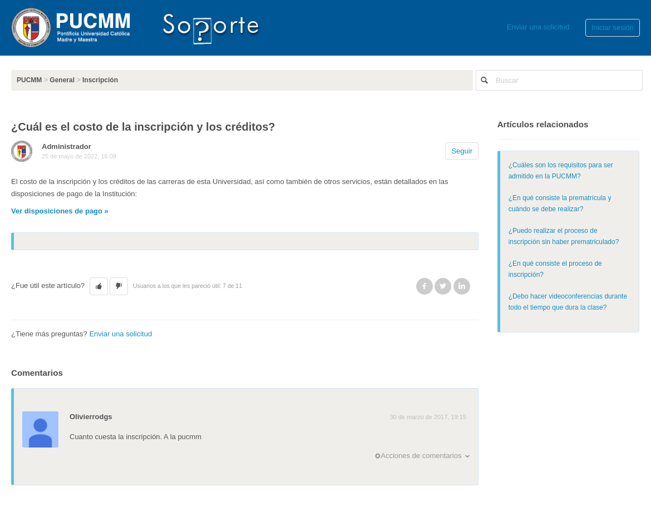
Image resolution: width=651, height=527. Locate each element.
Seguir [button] (461, 151)
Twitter (443, 286)
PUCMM (29, 80)
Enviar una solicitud (538, 27)
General (62, 80)
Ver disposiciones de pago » (59, 211)
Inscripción (100, 80)
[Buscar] (559, 80)
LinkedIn (461, 286)
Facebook (424, 286)
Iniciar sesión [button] (612, 27)
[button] (99, 286)
